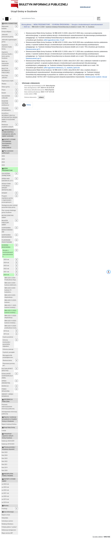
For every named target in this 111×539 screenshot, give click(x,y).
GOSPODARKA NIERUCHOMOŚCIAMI (7, 230)
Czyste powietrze (8, 337)
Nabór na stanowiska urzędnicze (5, 63)
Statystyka (5, 518)
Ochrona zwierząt (8, 349)
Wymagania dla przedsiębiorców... (8, 356)
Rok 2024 (4, 455)
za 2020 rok (5, 496)
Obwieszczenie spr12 (33, 49)
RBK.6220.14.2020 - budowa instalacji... (11, 322)
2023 (3, 165)
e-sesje (4, 430)
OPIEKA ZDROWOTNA (6, 382)
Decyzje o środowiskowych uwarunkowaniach (8, 253)
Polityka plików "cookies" (9, 527)
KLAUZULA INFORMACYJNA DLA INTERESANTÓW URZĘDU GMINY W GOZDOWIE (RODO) (9, 117)
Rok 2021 (4, 464)
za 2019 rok (5, 499)
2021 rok (6, 272)
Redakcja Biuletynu (7, 524)
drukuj (26, 105)
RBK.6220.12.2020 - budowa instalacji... (11, 311)
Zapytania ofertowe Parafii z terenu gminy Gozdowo (7, 55)
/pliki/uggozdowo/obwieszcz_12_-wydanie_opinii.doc (62, 68)
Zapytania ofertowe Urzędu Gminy (7, 47)
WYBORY (4, 193)
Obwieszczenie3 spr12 (33, 58)
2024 (3, 162)
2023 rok (6, 265)
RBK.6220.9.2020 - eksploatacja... (10, 296)
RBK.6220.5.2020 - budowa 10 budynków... (10, 290)
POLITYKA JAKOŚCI (5, 77)
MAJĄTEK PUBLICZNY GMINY (5, 223)
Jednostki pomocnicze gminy (7, 36)
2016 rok (6, 334)
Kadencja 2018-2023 (8, 444)
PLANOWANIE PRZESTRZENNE (7, 241)
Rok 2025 (4, 452)
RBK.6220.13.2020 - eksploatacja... (11, 317)
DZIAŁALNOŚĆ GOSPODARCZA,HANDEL (7, 376)
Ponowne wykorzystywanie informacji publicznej (8, 407)
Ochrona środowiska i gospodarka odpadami (6, 343)
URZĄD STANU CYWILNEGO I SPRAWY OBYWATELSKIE (6, 187)
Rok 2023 (4, 458)
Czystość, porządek (9, 352)
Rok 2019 (4, 467)
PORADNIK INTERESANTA (6, 109)
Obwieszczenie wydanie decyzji (96, 77)
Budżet (4, 93)
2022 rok (6, 269)
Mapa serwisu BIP (7, 533)
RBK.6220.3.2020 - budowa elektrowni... (11, 284)
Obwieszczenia (7, 360)
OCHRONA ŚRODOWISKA (6, 246)
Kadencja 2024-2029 (8, 441)
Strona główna (26, 24)
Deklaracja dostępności (9, 530)
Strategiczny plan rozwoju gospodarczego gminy (9, 206)
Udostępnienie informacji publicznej (9, 413)
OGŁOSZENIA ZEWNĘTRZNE (6, 174)
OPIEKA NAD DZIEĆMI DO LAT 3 (7, 180)
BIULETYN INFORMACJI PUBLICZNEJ (6, 70)
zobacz (41, 97)
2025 (3, 159)
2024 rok (6, 262)
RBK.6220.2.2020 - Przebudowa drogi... (11, 279)
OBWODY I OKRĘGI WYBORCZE (7, 395)
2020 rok (6, 275)
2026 (3, 156)
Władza (4, 84)
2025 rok (6, 259)
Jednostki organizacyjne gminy (9, 41)
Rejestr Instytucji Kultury (9, 424)
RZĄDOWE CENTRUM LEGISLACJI (5, 103)
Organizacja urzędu (7, 81)
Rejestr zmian (6, 515)
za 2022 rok (5, 490)
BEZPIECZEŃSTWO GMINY (7, 216)
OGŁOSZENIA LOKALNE (6, 97)
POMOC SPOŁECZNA (5, 390)
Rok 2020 (4, 470)
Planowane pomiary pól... (9, 364)
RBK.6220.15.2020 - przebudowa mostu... (11, 327)
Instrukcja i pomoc (7, 521)
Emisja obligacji (6, 31)
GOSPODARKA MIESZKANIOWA (7, 236)
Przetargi (4, 508)
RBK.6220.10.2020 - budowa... (11, 301)
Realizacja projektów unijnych (7, 126)
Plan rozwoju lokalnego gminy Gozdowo (9, 211)
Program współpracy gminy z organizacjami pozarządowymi (7, 199)
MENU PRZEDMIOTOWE (42, 24)
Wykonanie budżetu (5, 27)
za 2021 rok (5, 493)
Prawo (4, 90)
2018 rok (6, 331)
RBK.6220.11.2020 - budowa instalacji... (11, 306)
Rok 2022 (4, 461)
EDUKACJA (5, 386)
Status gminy (6, 87)
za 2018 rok (5, 502)
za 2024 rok (5, 484)
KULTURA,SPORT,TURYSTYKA (7, 370)
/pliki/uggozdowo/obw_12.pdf (54, 40)
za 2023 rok (5, 487)
